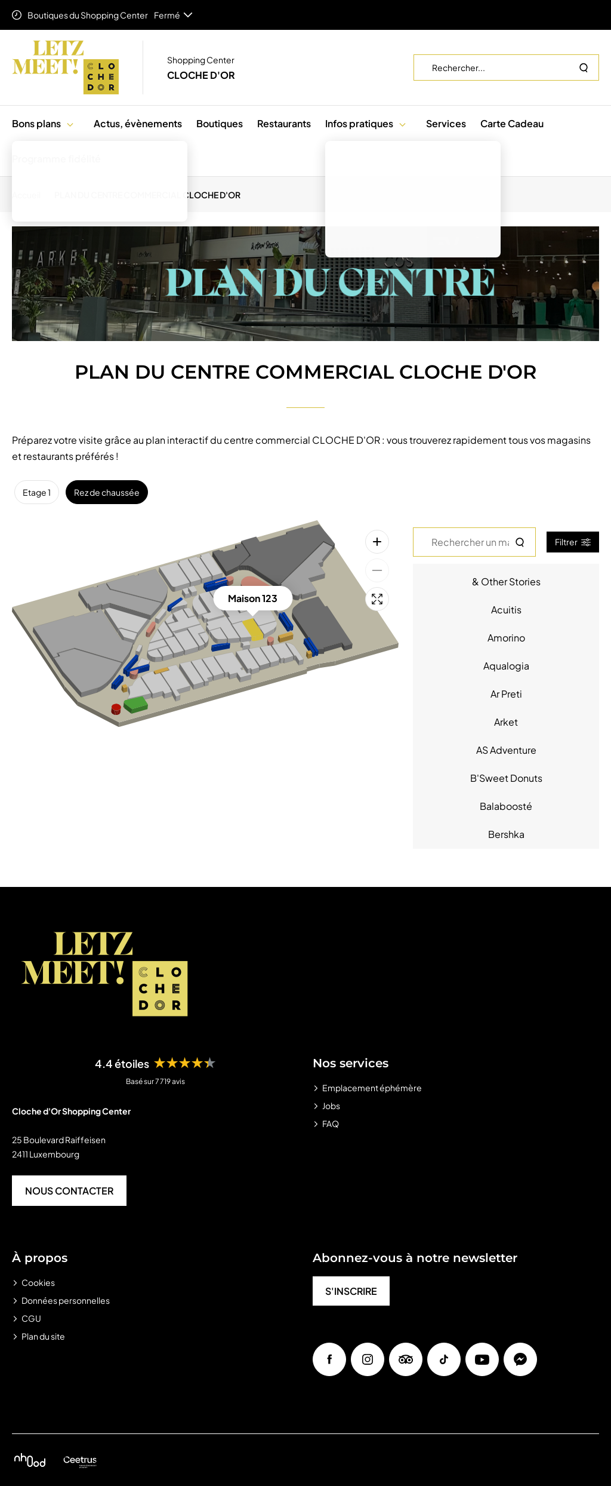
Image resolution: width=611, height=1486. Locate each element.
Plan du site (43, 1336)
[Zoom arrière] (377, 570)
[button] (70, 123)
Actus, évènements (138, 123)
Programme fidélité (56, 158)
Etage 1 (37, 492)
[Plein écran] (377, 599)
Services (446, 123)
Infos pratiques (359, 123)
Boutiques (219, 123)
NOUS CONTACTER (69, 1190)
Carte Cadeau (512, 123)
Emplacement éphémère (372, 1087)
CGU (31, 1318)
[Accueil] (30, 194)
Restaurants (284, 123)
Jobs (331, 1105)
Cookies (38, 1282)
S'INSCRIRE (351, 1291)
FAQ (330, 1123)
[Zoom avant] (377, 542)
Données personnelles (65, 1300)
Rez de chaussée (107, 492)
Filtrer (573, 541)
